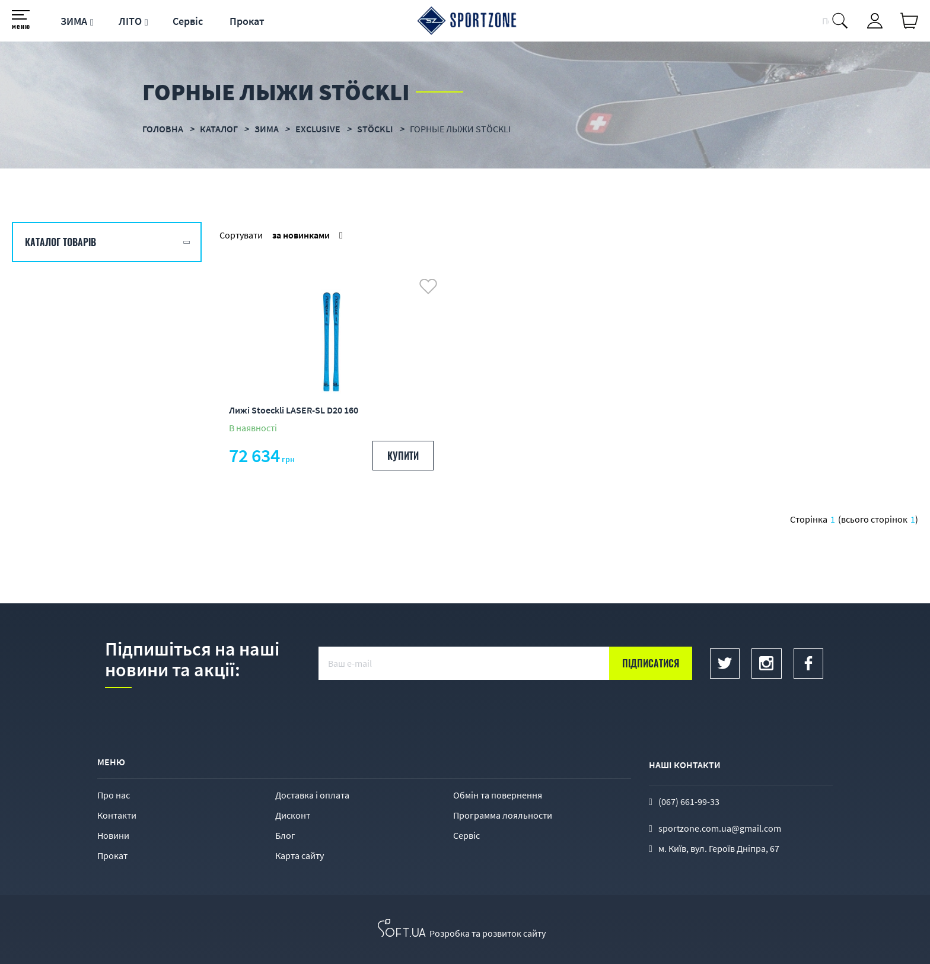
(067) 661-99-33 (688, 801)
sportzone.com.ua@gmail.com (719, 828)
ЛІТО (130, 21)
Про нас (113, 795)
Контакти (116, 815)
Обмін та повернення (497, 795)
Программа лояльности (502, 815)
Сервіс (188, 21)
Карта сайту (299, 855)
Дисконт (292, 815)
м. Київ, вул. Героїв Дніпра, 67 (718, 848)
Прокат (247, 21)
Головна (162, 129)
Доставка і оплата (312, 795)
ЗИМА (73, 21)
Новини (113, 835)
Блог (285, 835)
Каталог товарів (60, 242)
